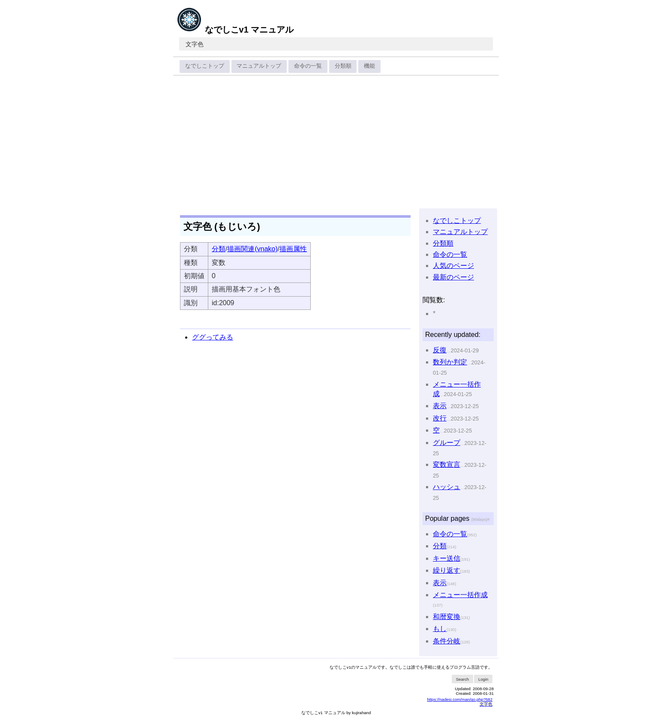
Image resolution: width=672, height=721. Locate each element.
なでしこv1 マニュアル (235, 29)
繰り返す (446, 570)
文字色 (195, 44)
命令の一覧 (308, 66)
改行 (440, 418)
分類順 (343, 66)
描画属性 (293, 248)
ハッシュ (446, 486)
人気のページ (453, 265)
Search (462, 679)
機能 (369, 66)
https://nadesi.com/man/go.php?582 (459, 699)
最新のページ (453, 277)
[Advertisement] (336, 142)
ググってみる (212, 337)
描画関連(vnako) (252, 248)
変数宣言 (446, 464)
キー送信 (446, 558)
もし (440, 628)
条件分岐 (446, 641)
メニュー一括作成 (460, 594)
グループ (446, 442)
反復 (440, 350)
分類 (218, 248)
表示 (440, 405)
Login (483, 679)
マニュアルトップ (259, 66)
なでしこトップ (204, 66)
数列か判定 (450, 362)
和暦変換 (446, 616)
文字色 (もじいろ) (221, 226)
